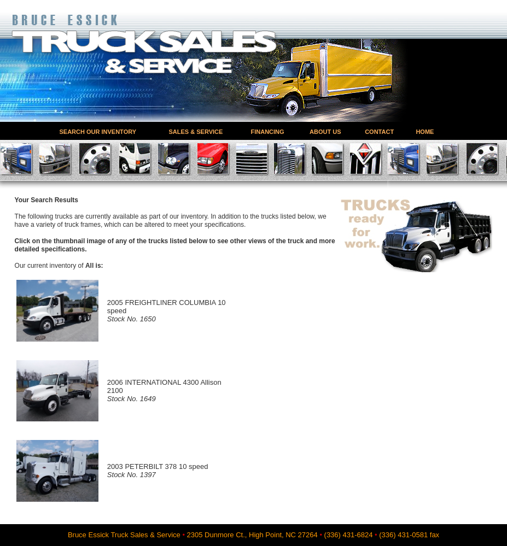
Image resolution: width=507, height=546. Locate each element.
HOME (425, 131)
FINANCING (267, 131)
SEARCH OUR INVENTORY (98, 131)
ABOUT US (325, 131)
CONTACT (379, 131)
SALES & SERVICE (196, 131)
